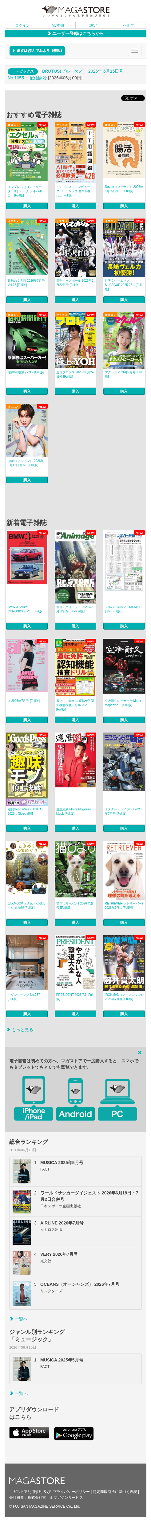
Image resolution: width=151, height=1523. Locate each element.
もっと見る (19, 1029)
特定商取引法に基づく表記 (115, 1492)
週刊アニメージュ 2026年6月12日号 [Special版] (74, 609)
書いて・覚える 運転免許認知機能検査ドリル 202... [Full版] (75, 705)
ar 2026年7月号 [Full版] (24, 700)
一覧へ (18, 1318)
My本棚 (58, 25)
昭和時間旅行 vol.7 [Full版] (26, 372)
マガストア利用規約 (25, 1492)
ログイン (22, 25)
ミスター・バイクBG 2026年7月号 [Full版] (123, 811)
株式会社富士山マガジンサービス (55, 1497)
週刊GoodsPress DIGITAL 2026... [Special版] (25, 811)
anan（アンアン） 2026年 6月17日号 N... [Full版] (26, 463)
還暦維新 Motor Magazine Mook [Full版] (73, 811)
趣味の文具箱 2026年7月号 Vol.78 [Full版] (26, 283)
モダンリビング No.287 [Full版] (24, 997)
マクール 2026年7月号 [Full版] (123, 374)
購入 (27, 206)
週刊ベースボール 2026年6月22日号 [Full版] (74, 283)
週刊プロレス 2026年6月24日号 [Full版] (75, 374)
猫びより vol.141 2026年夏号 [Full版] (74, 905)
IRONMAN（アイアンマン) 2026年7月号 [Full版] (123, 997)
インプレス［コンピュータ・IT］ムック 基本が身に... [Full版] (73, 191)
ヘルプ (128, 25)
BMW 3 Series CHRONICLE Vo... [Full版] (25, 609)
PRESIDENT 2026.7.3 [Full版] (74, 997)
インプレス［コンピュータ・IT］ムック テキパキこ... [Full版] (25, 191)
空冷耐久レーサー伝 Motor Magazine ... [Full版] (123, 703)
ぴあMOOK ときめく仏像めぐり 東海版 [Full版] (27, 905)
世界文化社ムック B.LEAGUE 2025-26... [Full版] (123, 285)
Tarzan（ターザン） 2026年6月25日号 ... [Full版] (124, 189)
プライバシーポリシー (71, 1492)
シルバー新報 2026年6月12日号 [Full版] (123, 609)
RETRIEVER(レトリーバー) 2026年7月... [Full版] (124, 905)
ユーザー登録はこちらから (75, 33)
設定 (93, 25)
